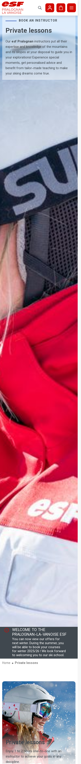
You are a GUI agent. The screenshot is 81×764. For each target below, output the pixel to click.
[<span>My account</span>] (49, 7)
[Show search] (39, 7)
